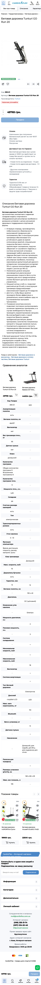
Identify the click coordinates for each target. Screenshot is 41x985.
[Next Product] (33, 84)
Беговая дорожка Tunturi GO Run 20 (9, 388)
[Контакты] (32, 3)
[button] (34, 794)
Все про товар (9, 9)
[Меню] (9, 3)
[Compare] (3, 84)
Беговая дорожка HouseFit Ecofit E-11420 (30, 828)
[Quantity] (3, 112)
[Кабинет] (37, 3)
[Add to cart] (16, 395)
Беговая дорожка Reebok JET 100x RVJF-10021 (28, 389)
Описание (24, 9)
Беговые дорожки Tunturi (18, 359)
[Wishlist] (8, 84)
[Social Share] (38, 84)
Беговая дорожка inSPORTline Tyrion (8, 828)
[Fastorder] (17, 810)
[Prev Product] (28, 84)
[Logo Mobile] (19, 3)
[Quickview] (17, 805)
